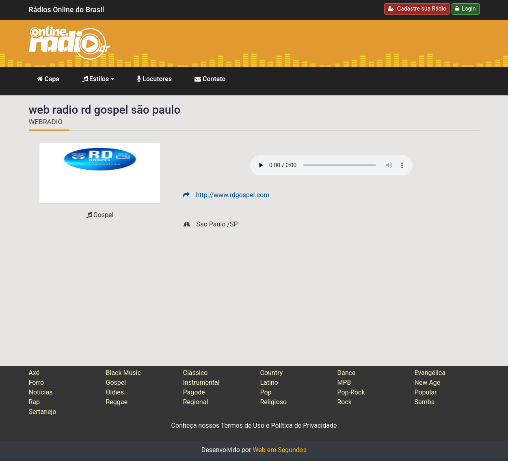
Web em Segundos (280, 450)
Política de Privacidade (304, 425)
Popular (426, 392)
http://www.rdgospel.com (226, 195)
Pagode (194, 392)
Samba (425, 402)
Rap (34, 402)
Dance (346, 373)
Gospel (116, 382)
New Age (428, 382)
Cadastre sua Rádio (417, 8)
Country (271, 373)
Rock (344, 402)
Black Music (123, 373)
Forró (36, 382)
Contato (210, 79)
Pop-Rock (351, 392)
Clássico (195, 373)
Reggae (117, 402)
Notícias (41, 392)
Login (465, 8)
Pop (266, 392)
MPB (344, 382)
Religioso (273, 402)
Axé (34, 373)
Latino (269, 382)
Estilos (98, 79)
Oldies (115, 392)
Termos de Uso (242, 425)
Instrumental (201, 382)
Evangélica (430, 373)
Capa (48, 79)
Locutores (154, 79)
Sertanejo (42, 412)
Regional (195, 402)
